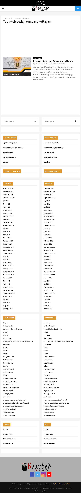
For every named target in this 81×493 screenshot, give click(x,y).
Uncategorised (8, 385)
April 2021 (6, 235)
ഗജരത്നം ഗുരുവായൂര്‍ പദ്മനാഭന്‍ (14, 400)
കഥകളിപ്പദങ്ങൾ (8, 394)
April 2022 (6, 207)
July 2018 (6, 299)
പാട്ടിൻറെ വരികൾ (9, 409)
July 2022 (6, 201)
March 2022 (7, 210)
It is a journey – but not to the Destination (18, 341)
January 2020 (7, 269)
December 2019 (8, 272)
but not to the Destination (12, 329)
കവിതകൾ (6, 397)
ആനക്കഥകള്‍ (8, 391)
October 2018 (8, 290)
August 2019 (7, 278)
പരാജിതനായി (8, 152)
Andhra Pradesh (8, 326)
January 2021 (7, 244)
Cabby (5, 332)
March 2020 (7, 262)
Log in (5, 429)
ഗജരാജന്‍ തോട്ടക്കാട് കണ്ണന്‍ (13, 406)
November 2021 (8, 219)
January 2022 (7, 213)
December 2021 (8, 216)
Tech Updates (37, 58)
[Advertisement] (40, 40)
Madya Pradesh (8, 357)
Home (10, 488)
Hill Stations (7, 338)
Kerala (5, 348)
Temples (6, 375)
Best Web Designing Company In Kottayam (53, 61)
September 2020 (9, 253)
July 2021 (6, 229)
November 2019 (8, 275)
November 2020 (8, 247)
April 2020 (6, 259)
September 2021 (9, 225)
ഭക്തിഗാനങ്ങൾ (8, 412)
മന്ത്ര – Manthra (9, 415)
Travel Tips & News (10, 381)
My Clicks (27, 488)
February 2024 (8, 189)
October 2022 (8, 195)
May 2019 (6, 281)
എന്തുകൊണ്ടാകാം (9, 157)
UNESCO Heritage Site (11, 388)
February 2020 (8, 266)
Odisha (5, 366)
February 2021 (8, 241)
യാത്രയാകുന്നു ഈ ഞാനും (13, 148)
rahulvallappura (40, 64)
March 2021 (7, 238)
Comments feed (9, 439)
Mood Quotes (8, 363)
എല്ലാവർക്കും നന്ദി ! (10, 143)
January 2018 (7, 309)
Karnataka (6, 344)
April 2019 (6, 284)
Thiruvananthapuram (10, 378)
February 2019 (8, 287)
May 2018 (6, 306)
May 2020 (6, 256)
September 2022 (9, 198)
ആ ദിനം (6, 162)
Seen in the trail (8, 369)
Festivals (6, 335)
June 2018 (6, 303)
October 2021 (8, 222)
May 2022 (6, 204)
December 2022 (8, 192)
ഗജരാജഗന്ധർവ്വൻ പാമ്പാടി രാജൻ (16, 403)
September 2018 (9, 293)
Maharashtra (7, 360)
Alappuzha (6, 323)
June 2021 (6, 232)
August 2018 (7, 296)
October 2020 (8, 250)
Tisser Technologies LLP (62, 484)
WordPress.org (8, 443)
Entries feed (8, 434)
